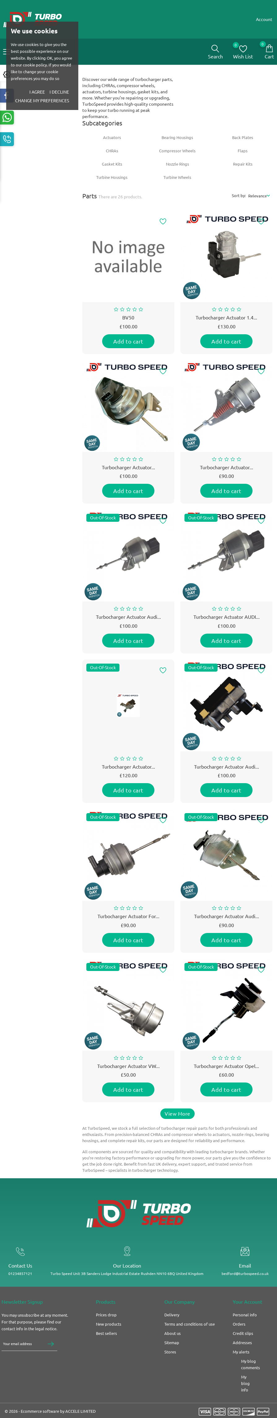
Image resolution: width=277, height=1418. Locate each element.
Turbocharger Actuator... (128, 469)
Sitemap (171, 1351)
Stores (170, 1360)
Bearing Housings (177, 139)
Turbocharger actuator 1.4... (226, 320)
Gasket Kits (112, 166)
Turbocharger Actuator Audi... (128, 619)
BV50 (128, 320)
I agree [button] (37, 92)
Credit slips (243, 1342)
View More (177, 1116)
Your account (247, 1310)
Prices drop (106, 1323)
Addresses (242, 1351)
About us (172, 1342)
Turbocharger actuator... (128, 769)
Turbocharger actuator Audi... (226, 918)
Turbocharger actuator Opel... (226, 1068)
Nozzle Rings (177, 166)
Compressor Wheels (177, 153)
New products (108, 1332)
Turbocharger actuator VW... (128, 1068)
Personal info (245, 1323)
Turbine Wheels (177, 179)
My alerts (241, 1360)
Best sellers (106, 1342)
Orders (239, 1332)
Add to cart (128, 343)
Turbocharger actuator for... (128, 918)
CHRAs (112, 153)
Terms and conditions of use (189, 1332)
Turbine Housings (112, 179)
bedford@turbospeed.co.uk (245, 1278)
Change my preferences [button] (42, 100)
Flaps (243, 153)
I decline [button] (59, 92)
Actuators (112, 139)
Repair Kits (243, 166)
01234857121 (18, 1278)
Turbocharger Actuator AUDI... (226, 619)
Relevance (257, 198)
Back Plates (242, 139)
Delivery (171, 1323)
